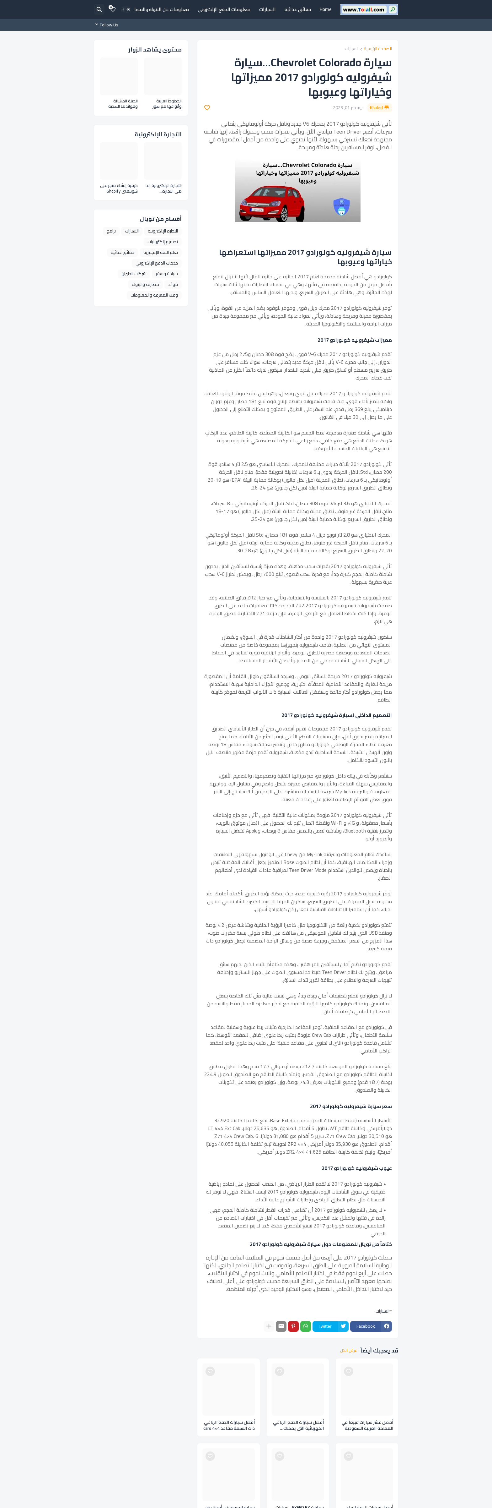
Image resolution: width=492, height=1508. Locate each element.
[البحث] (99, 9)
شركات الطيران (134, 274)
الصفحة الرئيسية (378, 49)
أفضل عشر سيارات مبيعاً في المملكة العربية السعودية (367, 1425)
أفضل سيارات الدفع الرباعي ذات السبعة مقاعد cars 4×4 (229, 1425)
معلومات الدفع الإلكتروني (224, 9)
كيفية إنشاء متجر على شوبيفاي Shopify (119, 188)
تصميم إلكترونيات (162, 242)
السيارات (267, 9)
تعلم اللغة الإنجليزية (160, 252)
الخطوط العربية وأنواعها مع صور (167, 103)
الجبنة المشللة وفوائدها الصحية (123, 103)
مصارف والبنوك (145, 284)
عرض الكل (348, 1350)
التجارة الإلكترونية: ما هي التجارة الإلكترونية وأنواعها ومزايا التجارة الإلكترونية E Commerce (164, 188)
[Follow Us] (107, 25)
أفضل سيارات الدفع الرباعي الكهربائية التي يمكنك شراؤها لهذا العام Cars (298, 1425)
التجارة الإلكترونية (163, 231)
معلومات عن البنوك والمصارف (158, 9)
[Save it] (207, 107)
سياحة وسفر (167, 274)
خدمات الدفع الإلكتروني (157, 263)
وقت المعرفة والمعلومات (154, 295)
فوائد (173, 284)
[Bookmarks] (113, 9)
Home (326, 9)
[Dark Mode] (126, 9)
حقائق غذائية (298, 9)
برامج (111, 231)
